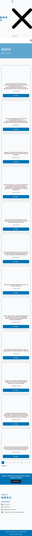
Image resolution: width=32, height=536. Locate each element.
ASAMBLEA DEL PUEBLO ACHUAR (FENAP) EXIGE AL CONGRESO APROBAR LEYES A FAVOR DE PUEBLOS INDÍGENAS (16, 154)
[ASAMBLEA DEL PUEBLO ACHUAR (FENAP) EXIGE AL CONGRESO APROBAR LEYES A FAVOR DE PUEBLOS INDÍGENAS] (16, 142)
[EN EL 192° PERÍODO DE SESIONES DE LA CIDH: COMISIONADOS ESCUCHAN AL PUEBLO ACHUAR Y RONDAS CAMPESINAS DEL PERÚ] (16, 210)
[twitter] (4, 17)
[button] (22, 18)
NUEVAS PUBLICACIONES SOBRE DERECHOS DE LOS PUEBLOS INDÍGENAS (16, 285)
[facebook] (1, 17)
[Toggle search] (12, 1)
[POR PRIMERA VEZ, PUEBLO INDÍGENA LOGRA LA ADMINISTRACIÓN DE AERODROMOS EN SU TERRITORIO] (16, 340)
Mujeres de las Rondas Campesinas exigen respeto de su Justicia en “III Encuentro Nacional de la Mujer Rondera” (16, 382)
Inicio (4, 53)
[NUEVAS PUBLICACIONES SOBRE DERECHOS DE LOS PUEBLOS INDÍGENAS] (16, 275)
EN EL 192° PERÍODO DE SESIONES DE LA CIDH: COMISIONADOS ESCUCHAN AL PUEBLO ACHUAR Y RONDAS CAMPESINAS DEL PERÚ (16, 221)
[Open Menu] (31, 40)
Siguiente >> (4, 465)
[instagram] (6, 17)
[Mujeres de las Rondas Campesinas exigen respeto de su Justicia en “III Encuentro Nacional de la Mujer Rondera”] (16, 371)
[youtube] (1, 20)
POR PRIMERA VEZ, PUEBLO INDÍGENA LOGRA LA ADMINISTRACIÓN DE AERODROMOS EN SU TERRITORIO (16, 350)
